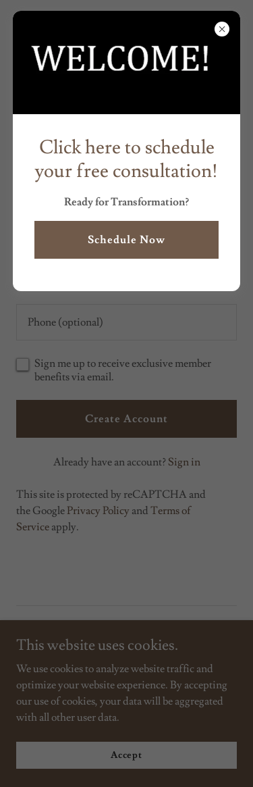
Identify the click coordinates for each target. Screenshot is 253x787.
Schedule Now (126, 240)
